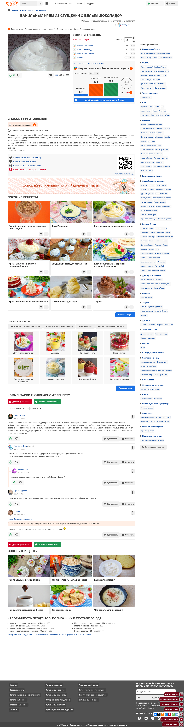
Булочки (152, 133)
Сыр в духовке (146, 198)
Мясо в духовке (160, 202)
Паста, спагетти (154, 258)
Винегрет (156, 80)
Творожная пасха (163, 53)
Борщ (151, 107)
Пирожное (152, 325)
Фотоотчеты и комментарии (92, 689)
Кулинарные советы (55, 689)
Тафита (98, 301)
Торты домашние (150, 93)
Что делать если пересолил (108, 608)
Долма (162, 270)
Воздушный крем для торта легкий (70, 264)
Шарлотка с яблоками (162, 166)
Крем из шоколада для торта (111, 326)
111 (56, 75)
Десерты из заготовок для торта (25, 326)
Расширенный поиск (88, 684)
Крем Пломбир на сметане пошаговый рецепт (22, 265)
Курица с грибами (147, 431)
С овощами (147, 413)
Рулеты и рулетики (155, 307)
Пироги (143, 124)
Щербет (143, 325)
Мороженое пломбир (165, 325)
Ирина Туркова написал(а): (20, 518)
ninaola (17, 510)
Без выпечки (119, 343)
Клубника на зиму (165, 370)
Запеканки (144, 232)
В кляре (143, 258)
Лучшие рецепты (54, 684)
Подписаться (150, 696)
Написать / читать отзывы (24, 161)
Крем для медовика (119, 369)
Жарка (152, 185)
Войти (170, 3)
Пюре (143, 347)
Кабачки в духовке (165, 219)
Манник (165, 158)
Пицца (165, 245)
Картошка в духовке (163, 189)
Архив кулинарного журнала (59, 708)
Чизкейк (152, 154)
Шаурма (144, 307)
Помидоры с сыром (148, 421)
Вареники (160, 232)
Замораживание (161, 194)
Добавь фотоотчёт (19, 402)
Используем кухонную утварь (156, 404)
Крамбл (167, 137)
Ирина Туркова (20, 490)
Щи (163, 107)
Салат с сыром (160, 88)
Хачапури (160, 133)
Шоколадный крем (87, 369)
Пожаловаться (15, 29)
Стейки (152, 232)
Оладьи (167, 129)
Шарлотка (159, 137)
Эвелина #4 (23, 469)
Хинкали (144, 237)
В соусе (143, 189)
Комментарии (48, 28)
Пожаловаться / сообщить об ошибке (29, 169)
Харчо (155, 111)
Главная (13, 684)
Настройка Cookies (18, 703)
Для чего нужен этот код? (124, 174)
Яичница (155, 270)
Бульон (157, 107)
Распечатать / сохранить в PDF (27, 165)
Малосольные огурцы (149, 370)
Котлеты (158, 228)
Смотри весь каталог (153, 447)
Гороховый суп (146, 111)
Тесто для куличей (165, 57)
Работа (80, 4)
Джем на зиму (162, 362)
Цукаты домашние (161, 375)
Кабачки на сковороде (149, 215)
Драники (160, 154)
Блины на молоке (147, 150)
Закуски (146, 303)
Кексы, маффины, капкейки (151, 145)
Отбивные (161, 262)
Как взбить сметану (104, 578)
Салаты (145, 63)
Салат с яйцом (146, 80)
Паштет (165, 311)
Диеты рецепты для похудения (23, 370)
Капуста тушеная (147, 266)
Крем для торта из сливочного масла (28, 301)
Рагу (157, 249)
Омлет (167, 232)
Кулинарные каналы (88, 698)
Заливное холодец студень (151, 311)
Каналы (72, 4)
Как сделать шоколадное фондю (26, 608)
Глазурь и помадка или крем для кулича (155, 284)
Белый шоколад (84, 50)
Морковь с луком (163, 421)
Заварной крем (159, 288)
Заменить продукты (81, 39)
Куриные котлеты (147, 253)
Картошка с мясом (147, 417)
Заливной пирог (146, 158)
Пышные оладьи (147, 171)
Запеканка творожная (164, 237)
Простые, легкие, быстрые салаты (153, 75)
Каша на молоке (155, 241)
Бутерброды (148, 380)
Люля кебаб (159, 266)
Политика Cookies (17, 698)
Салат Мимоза (159, 84)
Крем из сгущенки (55, 369)
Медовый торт (146, 97)
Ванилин (81, 58)
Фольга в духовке (147, 408)
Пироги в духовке (147, 137)
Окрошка (144, 107)
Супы (144, 103)
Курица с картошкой (163, 417)
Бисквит (144, 141)
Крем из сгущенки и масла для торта (113, 226)
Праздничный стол (151, 49)
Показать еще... (125, 315)
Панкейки (144, 154)
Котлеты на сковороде (149, 210)
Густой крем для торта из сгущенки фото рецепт (27, 227)
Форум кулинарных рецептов (93, 693)
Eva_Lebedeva (126, 25)
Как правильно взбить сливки (24, 578)
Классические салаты (149, 71)
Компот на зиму (146, 375)
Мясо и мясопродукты (152, 427)
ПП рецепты (154, 389)
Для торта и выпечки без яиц (59, 326)
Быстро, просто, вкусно (153, 353)
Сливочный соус (147, 398)
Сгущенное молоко (85, 54)
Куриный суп (165, 115)
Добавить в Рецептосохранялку (27, 157)
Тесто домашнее (149, 330)
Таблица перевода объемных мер (89, 63)
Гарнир (145, 343)
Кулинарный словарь (56, 693)
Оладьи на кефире (148, 162)
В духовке (144, 185)
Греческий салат (147, 84)
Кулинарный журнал (55, 703)
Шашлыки (144, 228)
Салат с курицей (147, 67)
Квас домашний (146, 297)
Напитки (146, 293)
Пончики (157, 158)
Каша (151, 228)
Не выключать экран (20, 125)
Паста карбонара (147, 245)
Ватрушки (159, 162)
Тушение (151, 189)
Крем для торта (146, 288)
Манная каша (146, 270)
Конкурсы (89, 4)
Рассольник (145, 115)
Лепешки (151, 141)
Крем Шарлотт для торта (64, 301)
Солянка (162, 111)
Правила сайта (16, 689)
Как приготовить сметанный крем (69, 578)
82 (14, 75)
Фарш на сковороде (163, 206)
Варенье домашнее (148, 362)
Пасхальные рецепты (149, 57)
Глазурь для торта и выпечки (151, 280)
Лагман (151, 249)
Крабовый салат (160, 67)
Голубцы (151, 237)
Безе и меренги (146, 166)
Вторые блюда (149, 224)
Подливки (158, 398)
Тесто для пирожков (148, 338)
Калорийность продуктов (84, 29)
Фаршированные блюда (162, 198)
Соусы (145, 394)
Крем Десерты (85, 326)
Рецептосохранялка (58, 4)
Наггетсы (144, 315)
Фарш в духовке (147, 202)
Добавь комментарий (46, 402)
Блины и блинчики (147, 129)
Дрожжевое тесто (147, 334)
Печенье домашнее (154, 124)
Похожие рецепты (32, 29)
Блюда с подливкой (162, 253)
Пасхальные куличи (148, 53)
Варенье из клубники (148, 366)
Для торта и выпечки (152, 275)
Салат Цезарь (163, 71)
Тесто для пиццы (161, 334)
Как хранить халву (61, 608)
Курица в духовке (147, 194)
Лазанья (158, 245)
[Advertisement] (157, 25)
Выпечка (146, 120)
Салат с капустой (147, 88)
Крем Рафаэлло (60, 226)
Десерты (146, 320)
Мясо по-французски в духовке (152, 440)
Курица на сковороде (148, 219)
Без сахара (145, 389)
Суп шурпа (155, 115)
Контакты (14, 708)
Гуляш (165, 241)
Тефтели (144, 249)
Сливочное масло (85, 46)
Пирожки (159, 129)
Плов (165, 228)
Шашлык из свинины (148, 262)
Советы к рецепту (64, 29)
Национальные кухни (152, 436)
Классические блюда (152, 176)
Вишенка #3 (19, 415)
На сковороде (161, 185)
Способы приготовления (153, 181)
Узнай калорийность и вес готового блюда (99, 100)
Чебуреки (144, 241)
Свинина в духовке (148, 206)
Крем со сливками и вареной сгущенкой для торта (109, 265)
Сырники (144, 133)
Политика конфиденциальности (24, 693)
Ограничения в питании (153, 385)
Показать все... (125, 388)
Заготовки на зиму (150, 358)
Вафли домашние (161, 150)
